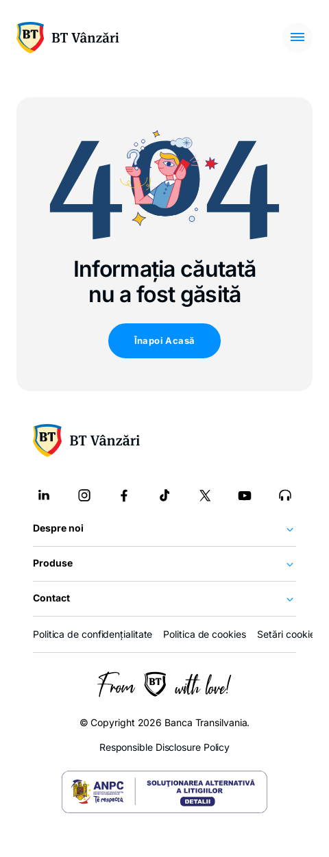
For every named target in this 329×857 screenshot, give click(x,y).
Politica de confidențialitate (92, 634)
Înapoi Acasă (164, 340)
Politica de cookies (204, 634)
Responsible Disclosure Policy (164, 747)
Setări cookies (288, 634)
